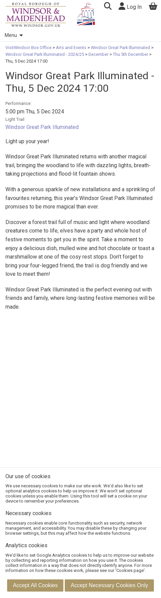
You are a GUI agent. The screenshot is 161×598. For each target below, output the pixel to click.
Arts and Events (71, 47)
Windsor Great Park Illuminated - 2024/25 (45, 54)
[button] (107, 7)
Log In (130, 6)
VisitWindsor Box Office (29, 47)
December (98, 54)
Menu (13, 35)
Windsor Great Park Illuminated (120, 47)
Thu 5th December (130, 54)
